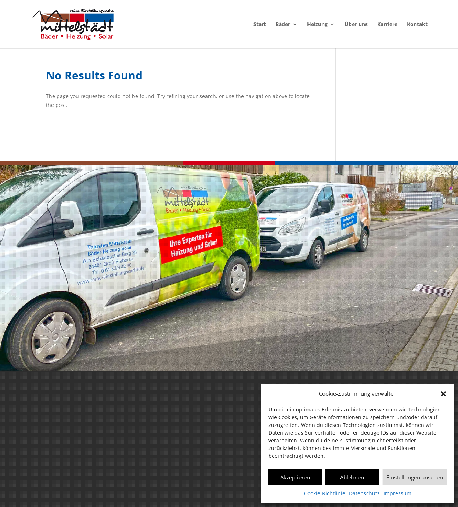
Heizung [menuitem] (317, 25)
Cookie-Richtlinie (324, 493)
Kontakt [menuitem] (417, 25)
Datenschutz (364, 493)
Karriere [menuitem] (387, 25)
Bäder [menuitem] (282, 25)
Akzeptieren (295, 477)
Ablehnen (352, 477)
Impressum (397, 493)
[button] (443, 394)
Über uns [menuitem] (356, 25)
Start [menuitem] (259, 25)
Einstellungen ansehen (414, 477)
